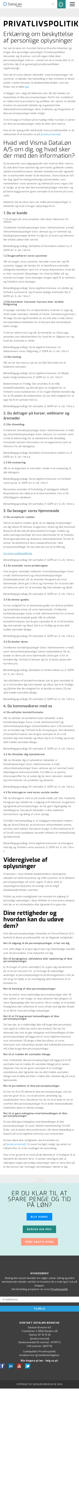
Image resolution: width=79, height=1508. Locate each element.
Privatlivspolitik (59, 1289)
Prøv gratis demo (39, 1242)
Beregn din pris (39, 1229)
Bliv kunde (39, 1217)
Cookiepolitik (30, 1351)
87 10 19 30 (44, 1334)
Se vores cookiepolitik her (17, 553)
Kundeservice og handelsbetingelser (39, 1355)
